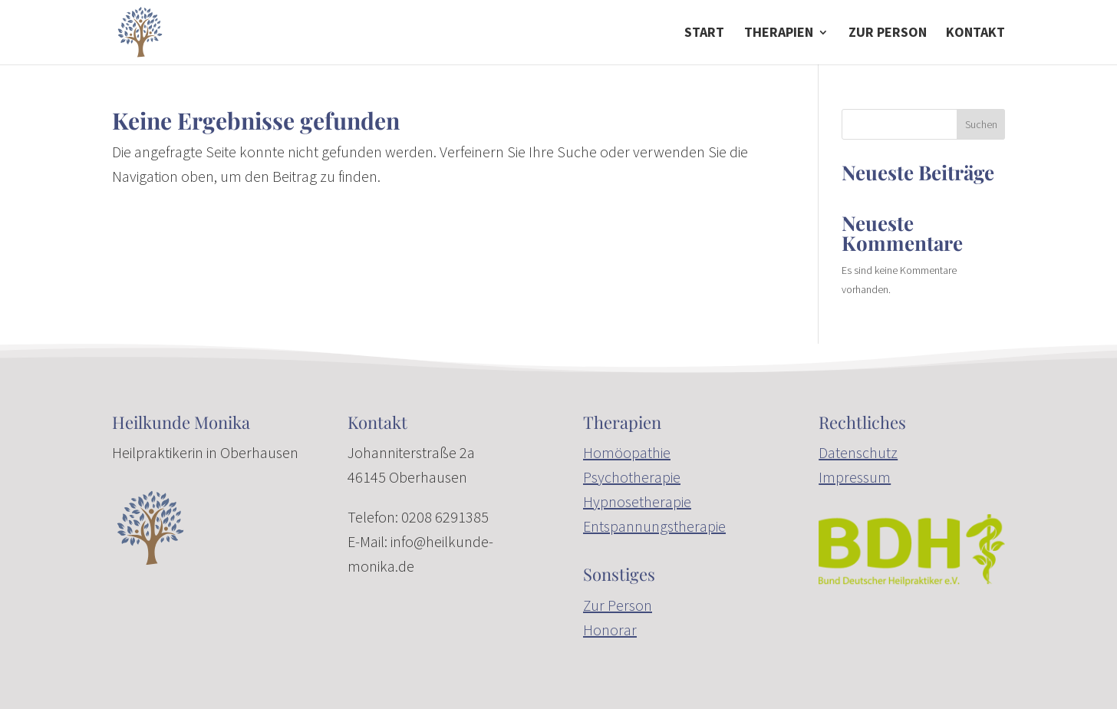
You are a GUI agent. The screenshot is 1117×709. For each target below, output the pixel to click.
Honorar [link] (610, 629)
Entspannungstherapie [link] (654, 526)
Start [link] (704, 34)
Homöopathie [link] (627, 452)
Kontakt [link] (975, 34)
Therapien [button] (778, 34)
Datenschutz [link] (858, 452)
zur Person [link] (887, 34)
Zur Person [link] (617, 605)
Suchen (981, 124)
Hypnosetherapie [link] (637, 501)
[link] (140, 31)
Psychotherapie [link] (631, 476)
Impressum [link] (855, 476)
